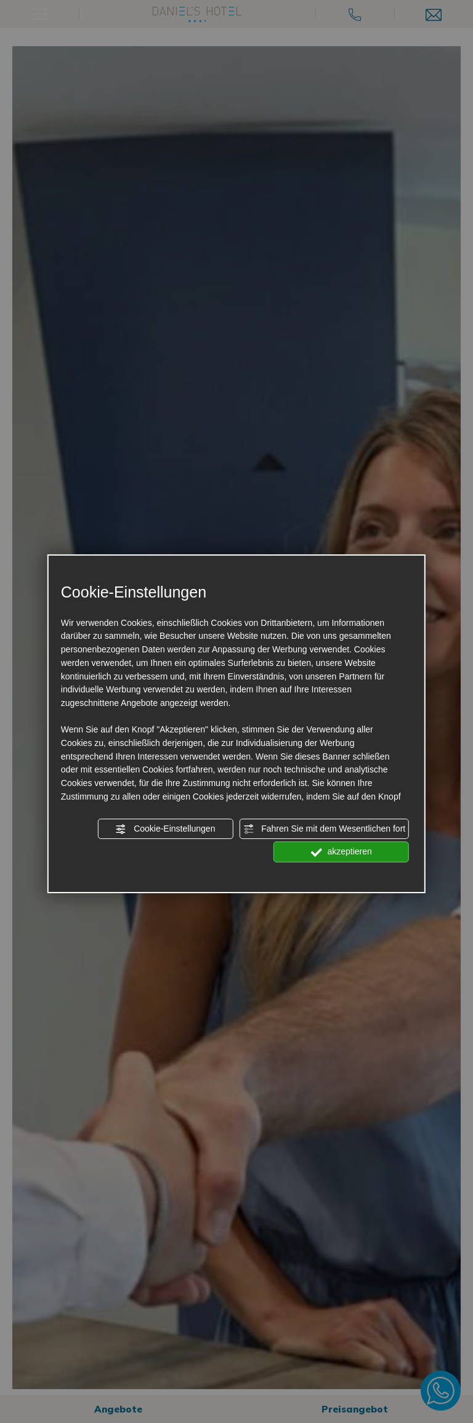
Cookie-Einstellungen (165, 829)
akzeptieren (341, 851)
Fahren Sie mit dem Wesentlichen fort (324, 829)
